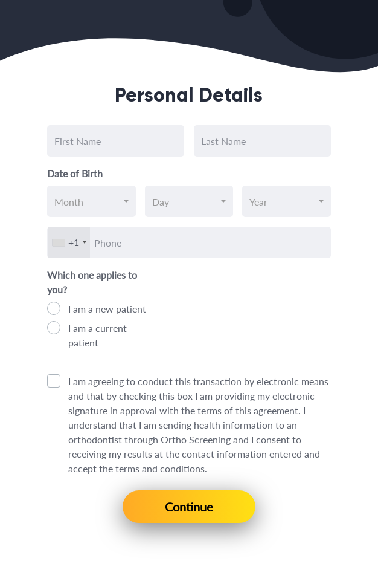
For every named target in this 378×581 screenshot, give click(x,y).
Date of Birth (75, 173)
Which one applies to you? (92, 282)
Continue (189, 506)
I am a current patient (97, 335)
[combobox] (91, 201)
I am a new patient (107, 308)
